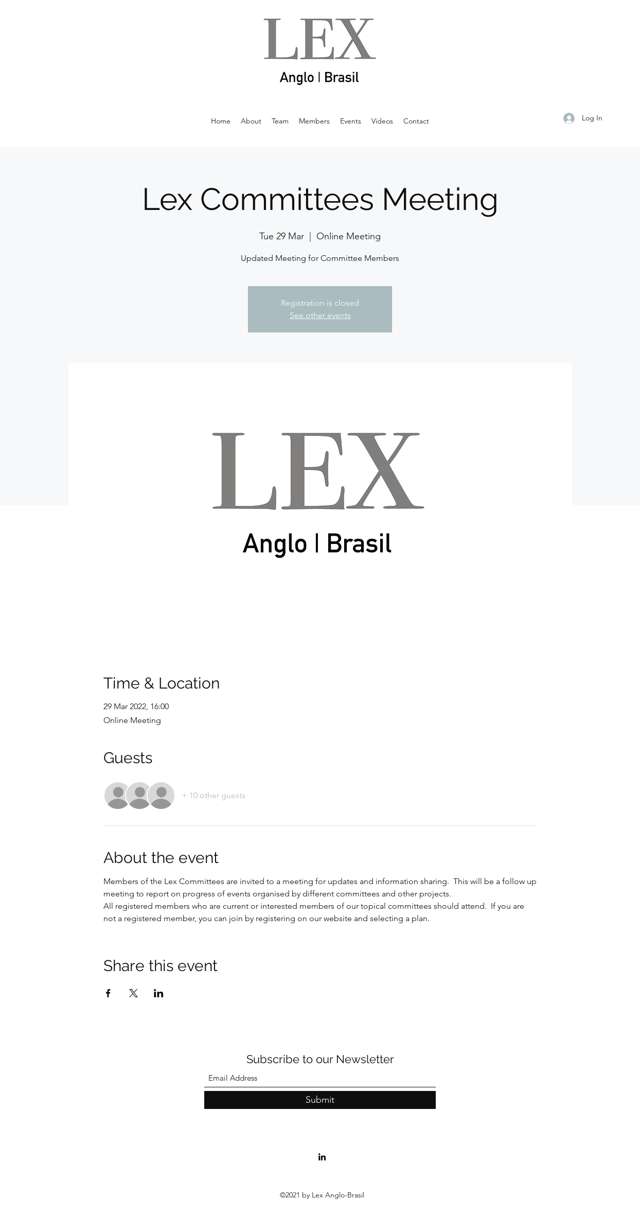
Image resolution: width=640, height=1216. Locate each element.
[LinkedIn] (322, 1157)
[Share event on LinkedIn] (159, 993)
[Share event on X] (133, 993)
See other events (320, 315)
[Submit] (320, 1100)
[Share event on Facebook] (108, 993)
